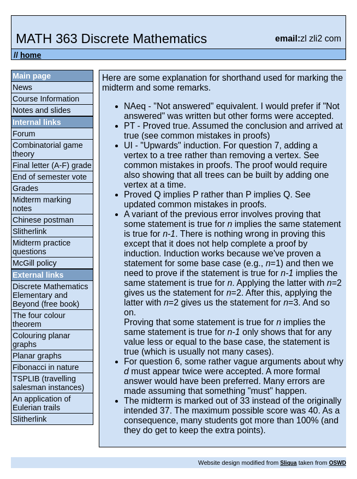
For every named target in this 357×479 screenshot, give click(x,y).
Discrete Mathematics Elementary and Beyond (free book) (50, 295)
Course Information (46, 98)
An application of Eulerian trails (41, 403)
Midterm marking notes (42, 204)
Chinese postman (43, 219)
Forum (24, 133)
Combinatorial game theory (48, 149)
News (22, 87)
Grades (25, 188)
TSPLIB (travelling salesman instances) (48, 383)
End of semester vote (50, 176)
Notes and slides (41, 110)
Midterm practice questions (41, 247)
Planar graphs (37, 355)
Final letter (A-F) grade (52, 165)
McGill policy (35, 263)
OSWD (337, 463)
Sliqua (288, 463)
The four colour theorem (39, 319)
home (30, 55)
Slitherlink (29, 231)
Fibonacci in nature (46, 367)
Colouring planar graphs (41, 340)
